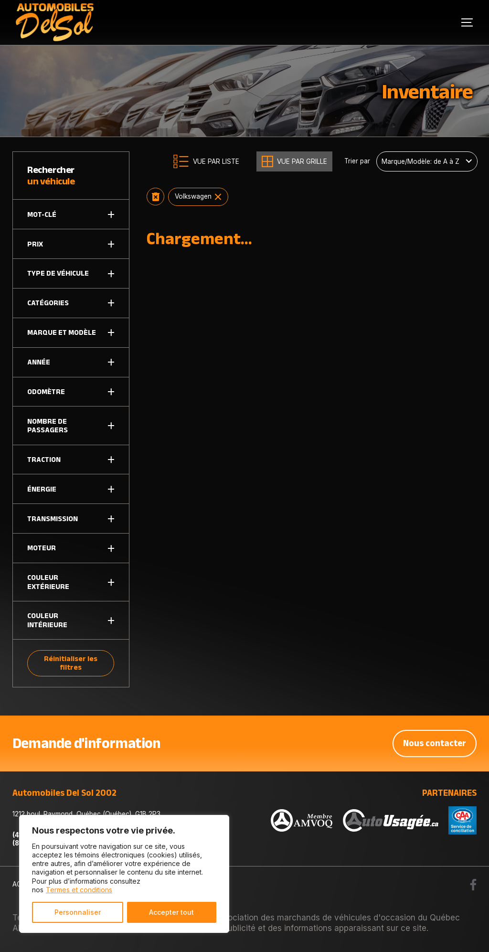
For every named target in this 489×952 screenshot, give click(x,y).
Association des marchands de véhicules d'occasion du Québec (336, 917)
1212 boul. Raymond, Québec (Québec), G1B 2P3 (86, 814)
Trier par (357, 161)
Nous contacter (434, 743)
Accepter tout (171, 912)
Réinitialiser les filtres (70, 662)
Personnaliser (77, 912)
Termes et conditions (79, 890)
